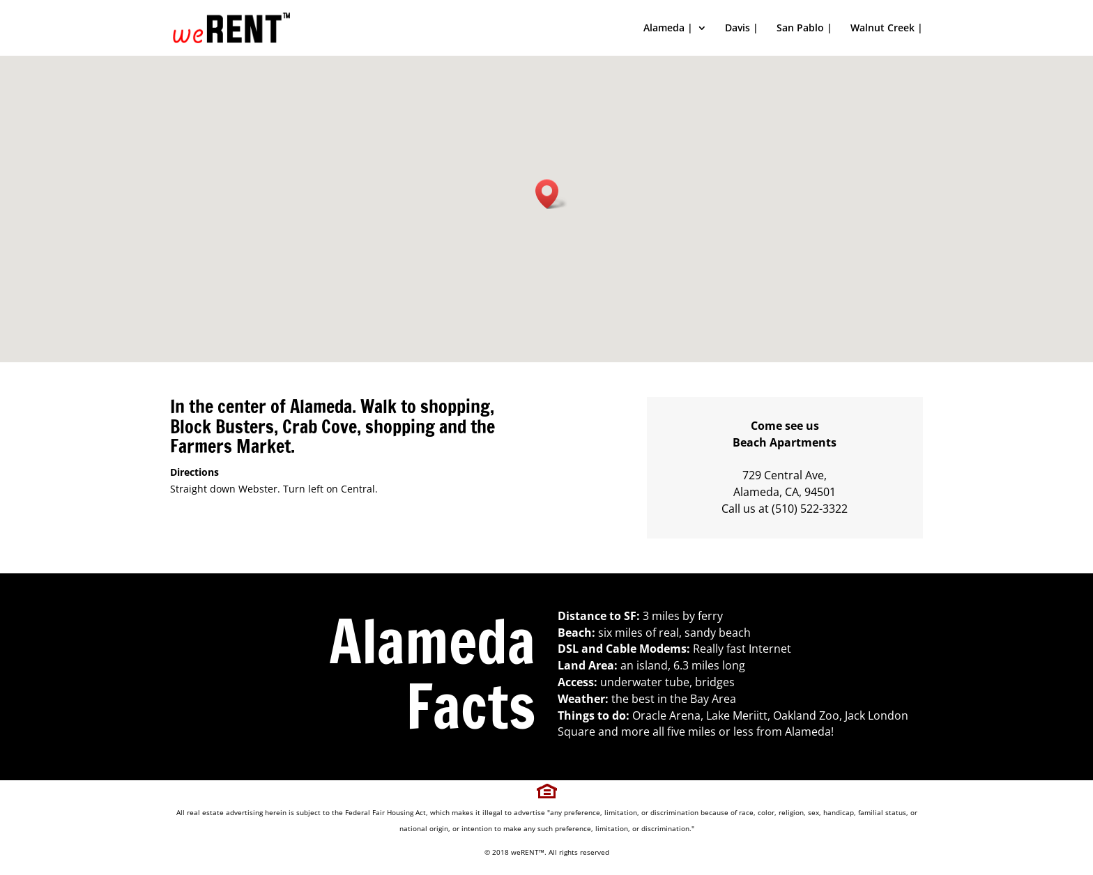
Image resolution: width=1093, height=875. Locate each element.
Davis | (741, 28)
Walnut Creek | (886, 28)
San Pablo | (804, 28)
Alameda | (668, 28)
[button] (551, 194)
